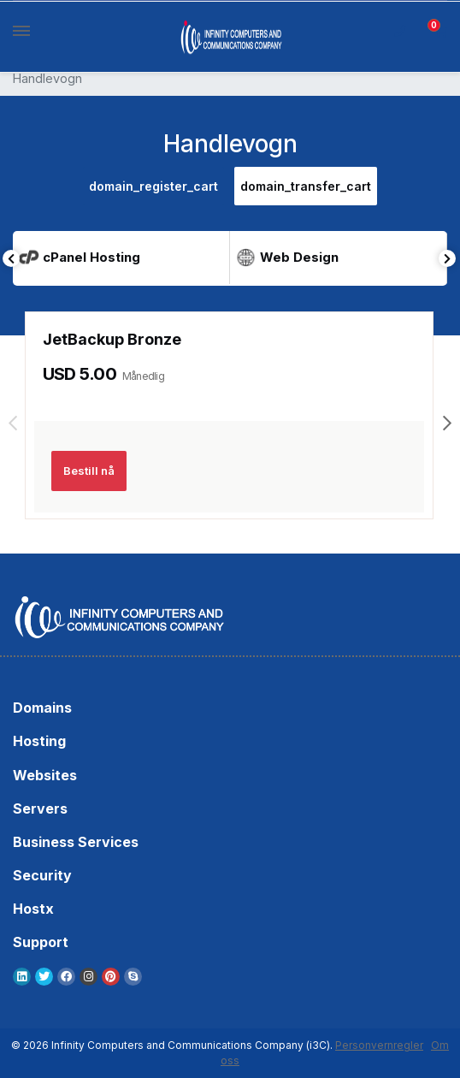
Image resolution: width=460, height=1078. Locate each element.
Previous (11, 258)
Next (447, 258)
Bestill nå (89, 470)
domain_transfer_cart (305, 186)
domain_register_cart (153, 186)
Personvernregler (379, 1045)
